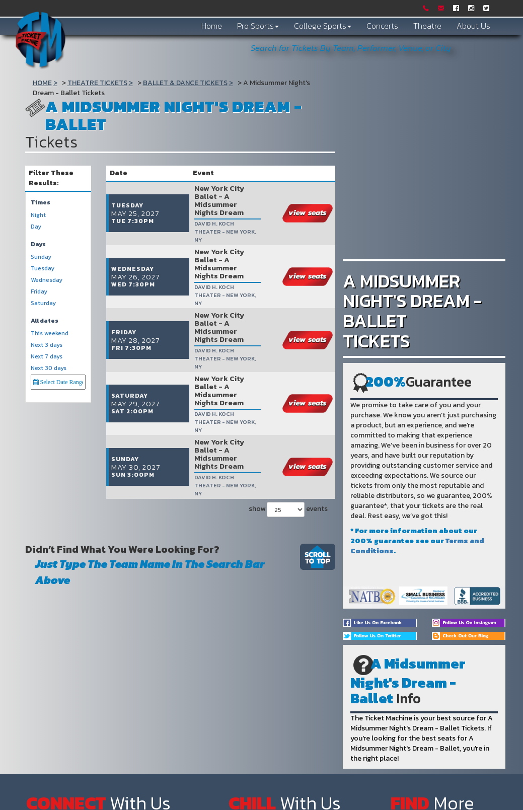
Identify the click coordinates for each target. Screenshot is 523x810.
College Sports (322, 26)
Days (38, 244)
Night (38, 215)
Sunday (41, 257)
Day (36, 227)
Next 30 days (48, 368)
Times (40, 202)
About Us (473, 26)
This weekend (49, 333)
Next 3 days (46, 345)
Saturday (43, 303)
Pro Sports (258, 26)
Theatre (427, 26)
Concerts (382, 26)
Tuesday (42, 268)
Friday (39, 291)
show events (287, 388)
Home (211, 26)
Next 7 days (46, 356)
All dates (44, 321)
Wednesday (46, 280)
